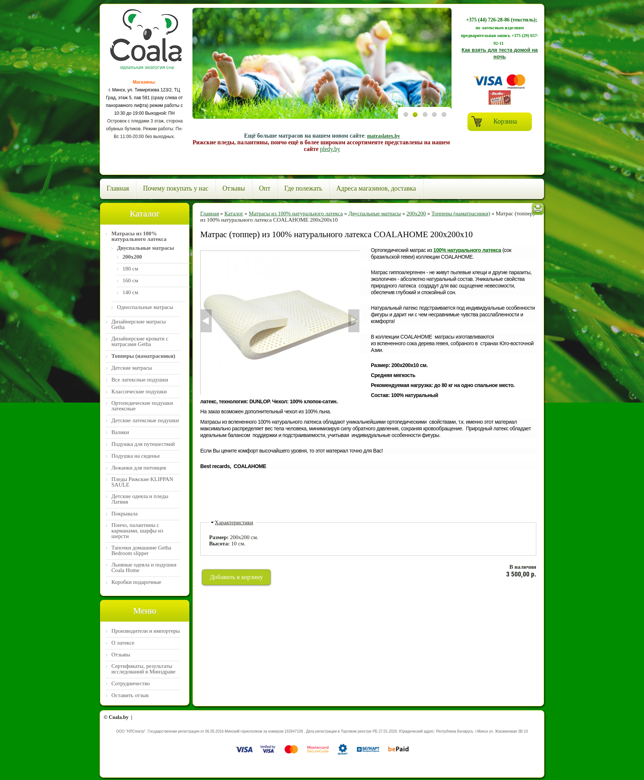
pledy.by (330, 149)
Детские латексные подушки (145, 420)
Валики (120, 432)
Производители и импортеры (145, 631)
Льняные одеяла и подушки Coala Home (143, 567)
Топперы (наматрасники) (143, 356)
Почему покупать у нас (175, 188)
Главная (118, 188)
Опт (265, 188)
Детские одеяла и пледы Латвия (139, 499)
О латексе (122, 643)
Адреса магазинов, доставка (376, 188)
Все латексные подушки (139, 380)
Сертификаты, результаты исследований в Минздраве (143, 669)
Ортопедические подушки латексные (142, 405)
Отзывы (233, 188)
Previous (201, 63)
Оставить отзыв (129, 695)
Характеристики (234, 522)
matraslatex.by (383, 136)
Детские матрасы (131, 368)
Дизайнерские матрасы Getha (138, 324)
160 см (130, 280)
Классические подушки (139, 391)
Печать (538, 209)
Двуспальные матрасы (145, 248)
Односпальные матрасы (145, 307)
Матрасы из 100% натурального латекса (139, 236)
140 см (130, 292)
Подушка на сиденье (135, 456)
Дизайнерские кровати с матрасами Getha (139, 341)
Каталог (233, 213)
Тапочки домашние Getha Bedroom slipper (141, 550)
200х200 (132, 257)
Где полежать (303, 188)
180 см (130, 269)
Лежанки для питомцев (138, 468)
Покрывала (124, 514)
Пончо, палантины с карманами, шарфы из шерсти (137, 530)
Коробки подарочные (136, 582)
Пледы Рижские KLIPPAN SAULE (142, 482)
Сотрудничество (130, 683)
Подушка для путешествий (143, 444)
